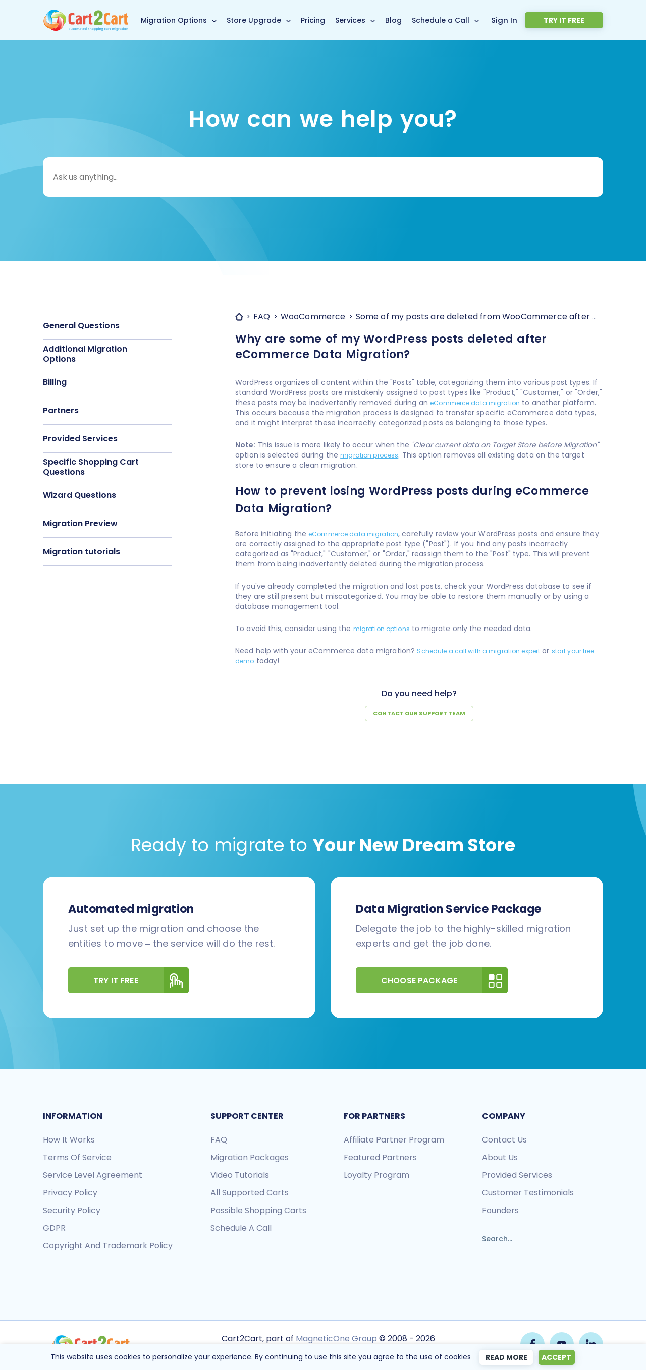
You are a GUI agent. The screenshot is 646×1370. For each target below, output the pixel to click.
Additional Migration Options (85, 354)
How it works (69, 1141)
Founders (500, 1211)
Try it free (579, 20)
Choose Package (444, 981)
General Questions (81, 325)
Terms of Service (77, 1158)
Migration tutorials (81, 551)
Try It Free (141, 981)
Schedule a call (241, 1229)
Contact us (504, 1141)
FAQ (218, 1141)
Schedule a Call (457, 20)
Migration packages (249, 1158)
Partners (61, 410)
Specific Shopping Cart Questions (91, 467)
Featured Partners (380, 1158)
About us (500, 1158)
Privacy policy (70, 1194)
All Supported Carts (249, 1194)
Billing (55, 382)
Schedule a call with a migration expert (487, 651)
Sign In (536, 20)
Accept (558, 1357)
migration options (385, 628)
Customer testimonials (528, 1194)
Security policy (71, 1211)
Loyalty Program (376, 1176)
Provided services (517, 1176)
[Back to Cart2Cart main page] (86, 15)
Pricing (329, 20)
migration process (372, 455)
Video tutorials (239, 1176)
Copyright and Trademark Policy (108, 1246)
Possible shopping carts (258, 1211)
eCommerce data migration (481, 402)
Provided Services (80, 438)
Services (367, 20)
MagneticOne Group (335, 1338)
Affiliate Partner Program (394, 1141)
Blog (410, 20)
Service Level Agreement (92, 1176)
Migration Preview (80, 523)
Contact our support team (419, 714)
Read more (502, 1357)
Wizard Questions (79, 495)
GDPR (54, 1229)
